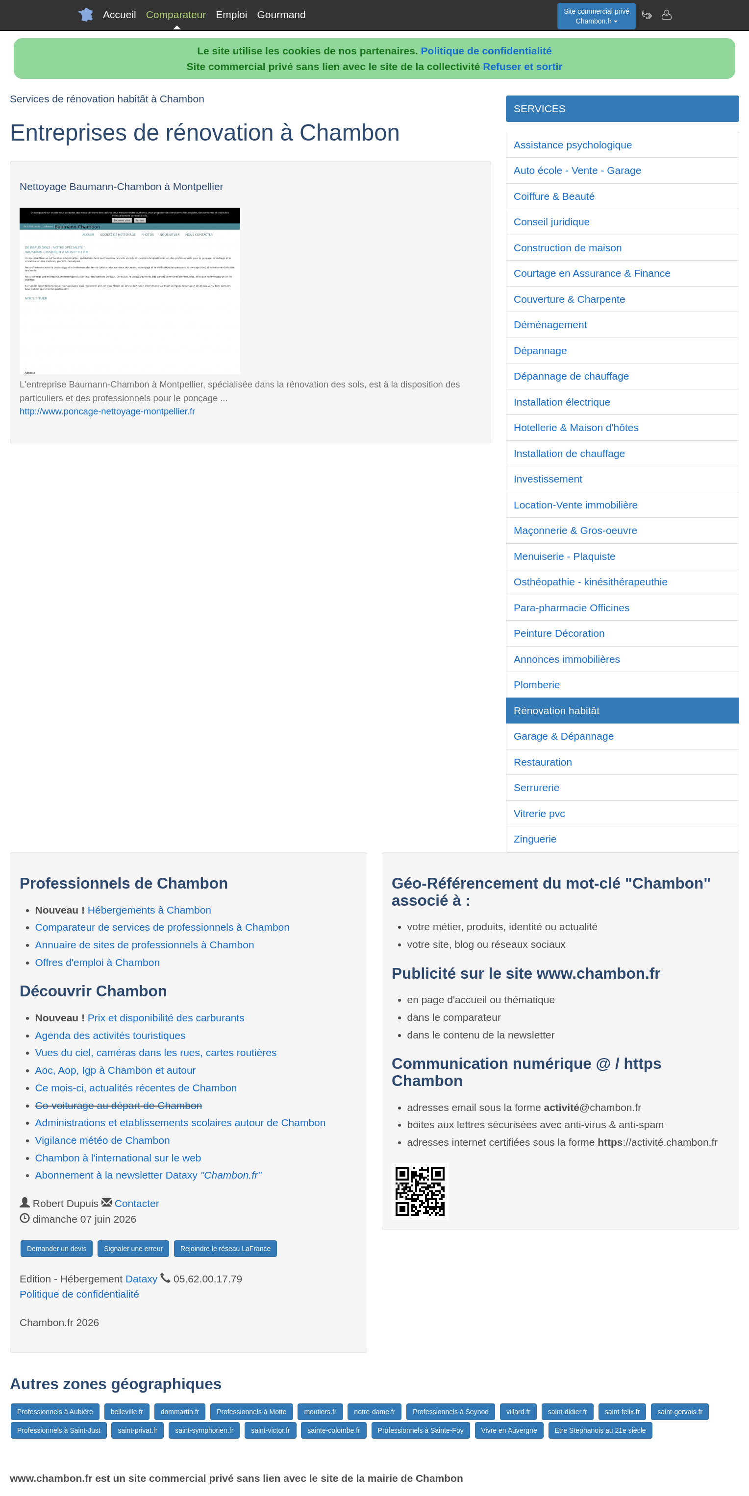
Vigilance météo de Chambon (102, 1140)
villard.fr (518, 1412)
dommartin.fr (180, 1412)
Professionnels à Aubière (55, 1412)
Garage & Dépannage (564, 736)
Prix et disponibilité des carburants (166, 1017)
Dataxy (141, 1278)
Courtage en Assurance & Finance (592, 273)
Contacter (137, 1203)
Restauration (543, 762)
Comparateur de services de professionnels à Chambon (162, 927)
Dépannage (540, 350)
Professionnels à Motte (251, 1412)
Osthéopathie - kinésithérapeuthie (591, 581)
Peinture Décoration (559, 633)
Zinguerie (535, 839)
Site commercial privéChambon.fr (596, 16)
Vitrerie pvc (539, 813)
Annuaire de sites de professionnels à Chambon (144, 944)
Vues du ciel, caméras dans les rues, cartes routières (156, 1052)
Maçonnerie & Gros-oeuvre (575, 530)
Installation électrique (562, 402)
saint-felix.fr (622, 1412)
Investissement (548, 478)
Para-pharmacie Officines (572, 607)
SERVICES (540, 108)
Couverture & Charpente (569, 299)
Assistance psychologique (573, 144)
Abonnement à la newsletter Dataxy (148, 1175)
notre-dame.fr (374, 1412)
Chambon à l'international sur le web (118, 1157)
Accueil (119, 14)
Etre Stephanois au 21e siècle (600, 1430)
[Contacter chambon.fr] (666, 14)
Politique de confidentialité (486, 50)
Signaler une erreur (133, 1249)
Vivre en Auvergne (509, 1430)
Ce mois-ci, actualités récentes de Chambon (136, 1087)
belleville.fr (127, 1412)
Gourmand (281, 14)
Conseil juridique (552, 221)
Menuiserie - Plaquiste (565, 556)
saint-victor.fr (270, 1430)
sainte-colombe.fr (333, 1430)
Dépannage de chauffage (571, 376)
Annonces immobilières (567, 659)
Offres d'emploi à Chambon (97, 962)
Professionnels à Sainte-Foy (421, 1430)
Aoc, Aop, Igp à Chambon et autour (115, 1070)
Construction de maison (568, 247)
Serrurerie (536, 787)
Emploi (231, 14)
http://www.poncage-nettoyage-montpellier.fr (107, 411)
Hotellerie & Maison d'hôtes (576, 427)
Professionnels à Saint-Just (58, 1430)
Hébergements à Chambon (149, 910)
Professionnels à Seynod (451, 1412)
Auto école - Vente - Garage (577, 170)
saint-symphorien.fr (204, 1430)
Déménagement (550, 324)
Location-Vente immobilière (576, 504)
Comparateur (176, 14)
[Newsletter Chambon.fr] (646, 14)
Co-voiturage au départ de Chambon (118, 1105)
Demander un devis (56, 1249)
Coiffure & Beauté (554, 196)
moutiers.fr (320, 1412)
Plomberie (537, 684)
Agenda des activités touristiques (110, 1035)
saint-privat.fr (137, 1430)
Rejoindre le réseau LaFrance (225, 1249)
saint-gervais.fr (679, 1412)
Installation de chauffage (569, 453)
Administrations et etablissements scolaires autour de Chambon (180, 1122)
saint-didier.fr (567, 1412)
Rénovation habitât (556, 710)
